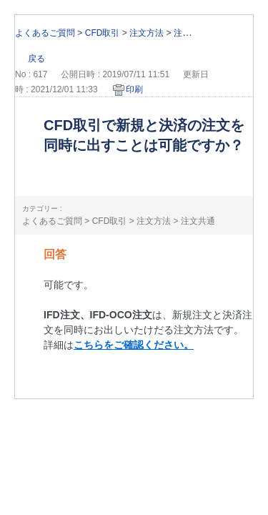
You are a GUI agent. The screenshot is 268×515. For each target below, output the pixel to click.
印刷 (134, 89)
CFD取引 (102, 33)
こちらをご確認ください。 (134, 344)
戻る (36, 59)
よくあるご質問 (45, 33)
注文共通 (191, 33)
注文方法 (146, 33)
